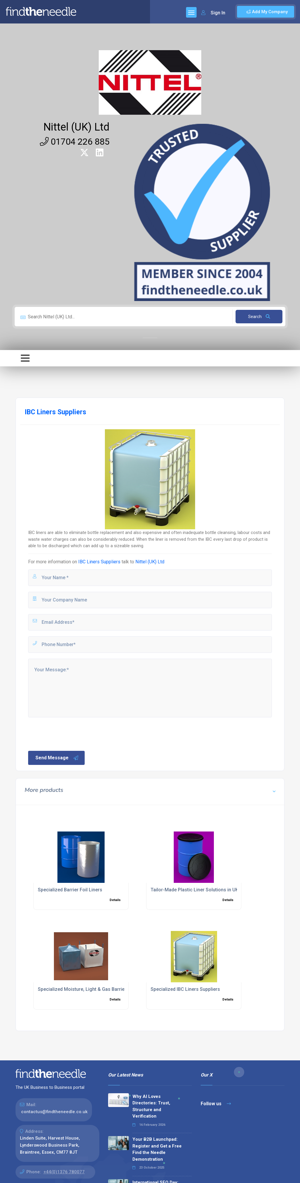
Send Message (57, 758)
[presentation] (71, 733)
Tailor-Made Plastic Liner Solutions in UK (194, 890)
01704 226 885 (75, 141)
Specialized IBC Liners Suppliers (185, 989)
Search (259, 316)
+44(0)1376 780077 (64, 1171)
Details (115, 900)
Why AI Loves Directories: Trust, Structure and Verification (151, 1106)
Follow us (216, 1103)
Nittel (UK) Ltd (76, 127)
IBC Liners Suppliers (99, 562)
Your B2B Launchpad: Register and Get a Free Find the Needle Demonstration (157, 1149)
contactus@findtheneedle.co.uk (54, 1111)
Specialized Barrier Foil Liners (70, 890)
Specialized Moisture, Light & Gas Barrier (82, 989)
